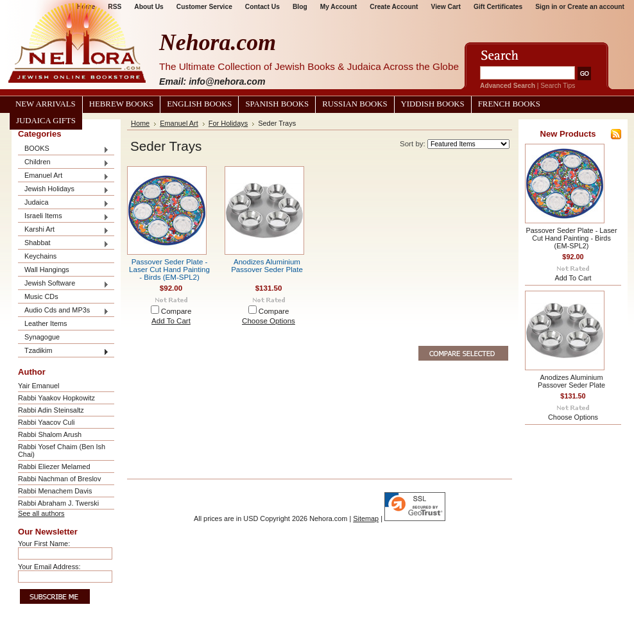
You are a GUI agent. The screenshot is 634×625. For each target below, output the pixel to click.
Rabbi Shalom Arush (49, 434)
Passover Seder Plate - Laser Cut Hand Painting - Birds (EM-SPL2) (169, 269)
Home (140, 123)
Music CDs (41, 296)
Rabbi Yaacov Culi (46, 422)
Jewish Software (63, 284)
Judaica (63, 203)
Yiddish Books (433, 103)
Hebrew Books (121, 103)
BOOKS (63, 149)
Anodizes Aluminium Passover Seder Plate (267, 265)
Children (63, 162)
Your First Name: (44, 543)
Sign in (546, 6)
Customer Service (204, 6)
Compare (176, 311)
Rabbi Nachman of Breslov (59, 479)
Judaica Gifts (46, 120)
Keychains (40, 256)
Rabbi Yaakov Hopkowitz (56, 398)
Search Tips (557, 85)
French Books (509, 103)
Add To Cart (171, 321)
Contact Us (262, 6)
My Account (338, 6)
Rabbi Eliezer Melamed (54, 466)
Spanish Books (277, 103)
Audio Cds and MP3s (63, 311)
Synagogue (42, 337)
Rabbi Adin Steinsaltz (51, 410)
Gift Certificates (498, 6)
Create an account (595, 6)
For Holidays (228, 123)
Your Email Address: (49, 566)
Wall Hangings (46, 269)
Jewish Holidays (63, 189)
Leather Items (45, 323)
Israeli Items (63, 216)
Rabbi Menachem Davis (55, 491)
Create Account (394, 6)
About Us (148, 6)
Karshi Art (63, 230)
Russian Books (354, 103)
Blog (300, 6)
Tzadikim (63, 351)
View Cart (446, 6)
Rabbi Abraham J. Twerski (58, 503)
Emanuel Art (63, 176)
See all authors (41, 513)
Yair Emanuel (38, 386)
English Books (199, 103)
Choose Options (268, 321)
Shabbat (63, 243)
